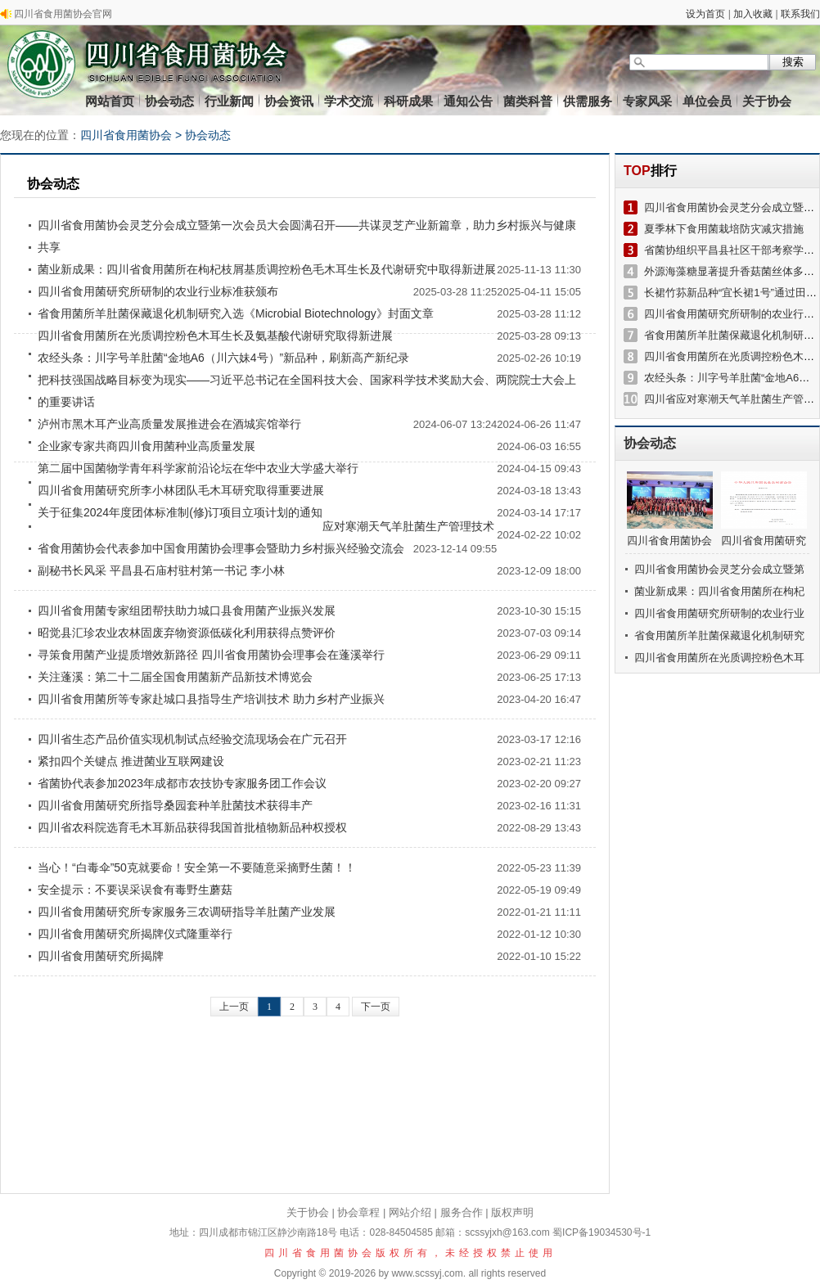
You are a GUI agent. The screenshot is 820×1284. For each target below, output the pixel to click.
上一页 (234, 1006)
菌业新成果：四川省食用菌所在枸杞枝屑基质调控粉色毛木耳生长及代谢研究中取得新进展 (267, 269)
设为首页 (705, 14)
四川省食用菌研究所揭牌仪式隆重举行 (135, 933)
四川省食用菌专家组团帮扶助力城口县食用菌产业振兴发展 (187, 610)
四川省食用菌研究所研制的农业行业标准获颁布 (158, 291)
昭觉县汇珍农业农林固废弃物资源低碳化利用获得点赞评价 (187, 632)
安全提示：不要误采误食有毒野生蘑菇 (135, 889)
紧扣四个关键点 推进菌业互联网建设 (131, 761)
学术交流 (348, 101)
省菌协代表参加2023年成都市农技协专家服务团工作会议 (182, 783)
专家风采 (647, 101)
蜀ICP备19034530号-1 (601, 1232)
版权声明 (512, 1212)
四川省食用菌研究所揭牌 (101, 955)
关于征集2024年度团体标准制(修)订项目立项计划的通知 (180, 512)
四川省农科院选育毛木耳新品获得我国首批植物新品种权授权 (192, 827)
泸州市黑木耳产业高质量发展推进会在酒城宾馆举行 (169, 423)
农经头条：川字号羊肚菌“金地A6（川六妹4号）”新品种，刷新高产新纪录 (223, 357)
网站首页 (109, 101)
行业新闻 (229, 101)
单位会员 (707, 101)
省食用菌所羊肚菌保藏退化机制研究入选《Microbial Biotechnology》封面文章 (236, 313)
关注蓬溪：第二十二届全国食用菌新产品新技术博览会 (175, 676)
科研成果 (408, 101)
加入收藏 (753, 14)
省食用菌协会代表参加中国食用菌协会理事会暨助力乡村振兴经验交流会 (221, 548)
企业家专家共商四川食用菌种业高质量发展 (146, 446)
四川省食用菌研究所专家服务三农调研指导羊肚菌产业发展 (187, 911)
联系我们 (800, 14)
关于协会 (766, 101)
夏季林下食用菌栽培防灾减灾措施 (724, 229)
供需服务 (587, 101)
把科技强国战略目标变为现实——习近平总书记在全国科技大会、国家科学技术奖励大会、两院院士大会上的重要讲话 (307, 390)
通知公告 (468, 101)
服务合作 (461, 1212)
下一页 (375, 1006)
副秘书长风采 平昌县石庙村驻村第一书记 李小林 (161, 570)
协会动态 (169, 101)
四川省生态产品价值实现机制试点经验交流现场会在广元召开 (192, 739)
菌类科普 (527, 101)
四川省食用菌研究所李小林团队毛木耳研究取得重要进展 (181, 490)
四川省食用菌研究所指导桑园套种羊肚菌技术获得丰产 (175, 805)
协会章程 (358, 1212)
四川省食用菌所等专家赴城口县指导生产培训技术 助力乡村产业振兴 (211, 698)
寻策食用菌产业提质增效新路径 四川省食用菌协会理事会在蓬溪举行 (211, 654)
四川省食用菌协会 (126, 135)
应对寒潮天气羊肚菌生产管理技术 (408, 526)
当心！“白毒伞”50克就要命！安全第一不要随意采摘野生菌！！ (197, 867)
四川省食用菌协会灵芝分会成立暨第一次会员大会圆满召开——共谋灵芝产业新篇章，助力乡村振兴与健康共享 (307, 236)
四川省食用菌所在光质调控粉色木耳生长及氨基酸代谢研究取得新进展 (215, 335)
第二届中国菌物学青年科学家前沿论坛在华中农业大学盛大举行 (198, 468)
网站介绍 (410, 1212)
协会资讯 (288, 101)
